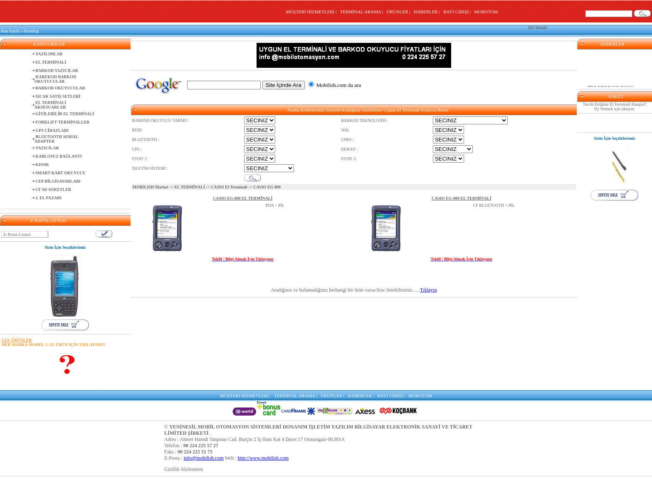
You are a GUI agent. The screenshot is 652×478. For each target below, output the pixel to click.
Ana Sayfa (10, 30)
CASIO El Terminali (229, 187)
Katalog (31, 30)
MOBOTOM (486, 11)
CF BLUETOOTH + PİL (494, 205)
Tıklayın (428, 290)
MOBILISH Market (150, 187)
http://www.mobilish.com (263, 458)
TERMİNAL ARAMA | (362, 11)
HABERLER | (428, 11)
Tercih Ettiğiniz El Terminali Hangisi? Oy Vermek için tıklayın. (615, 106)
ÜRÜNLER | (399, 11)
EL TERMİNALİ (189, 187)
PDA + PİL (275, 205)
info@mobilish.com (204, 458)
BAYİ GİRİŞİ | (458, 11)
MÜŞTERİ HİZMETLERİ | (312, 11)
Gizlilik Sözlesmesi (183, 469)
